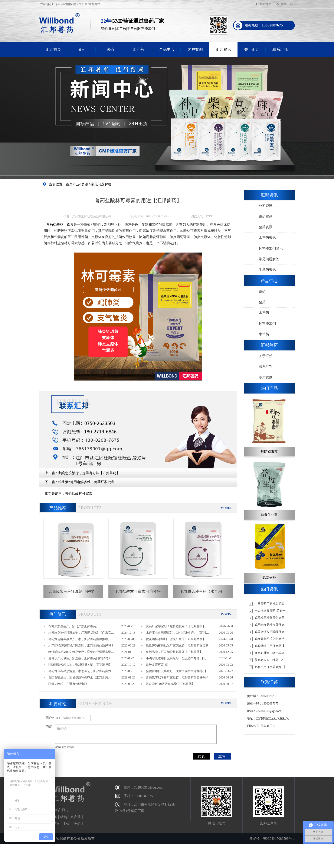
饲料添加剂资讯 (271, 248)
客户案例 (195, 49)
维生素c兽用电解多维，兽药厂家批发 (86, 482)
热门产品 (269, 388)
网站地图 (266, 4)
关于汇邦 (251, 49)
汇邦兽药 (269, 345)
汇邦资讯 (223, 49)
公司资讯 (265, 206)
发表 (201, 756)
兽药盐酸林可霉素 (78, 493)
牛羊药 (264, 334)
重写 (222, 756)
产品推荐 (57, 508)
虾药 (67, 823)
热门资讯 (57, 614)
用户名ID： (53, 717)
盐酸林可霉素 (59, 224)
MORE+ (226, 508)
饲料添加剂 (267, 323)
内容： (50, 726)
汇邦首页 (53, 49)
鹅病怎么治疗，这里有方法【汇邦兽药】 (89, 473)
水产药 (138, 49)
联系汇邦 (287, 4)
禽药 (82, 49)
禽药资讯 (265, 216)
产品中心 (166, 49)
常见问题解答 (101, 184)
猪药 (110, 49)
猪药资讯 (265, 227)
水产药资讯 (267, 238)
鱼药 (77, 823)
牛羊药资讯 (267, 270)
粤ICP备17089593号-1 (279, 838)
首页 (69, 184)
